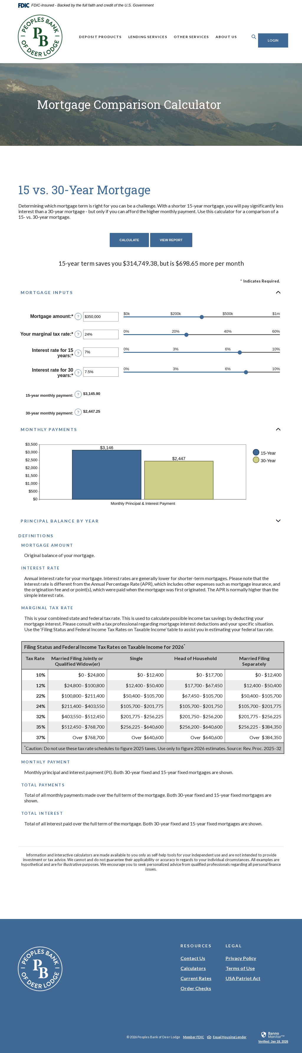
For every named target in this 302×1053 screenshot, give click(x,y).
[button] (151, 292)
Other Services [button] (187, 37)
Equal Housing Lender (230, 1037)
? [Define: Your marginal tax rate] (78, 334)
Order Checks (195, 988)
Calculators (193, 968)
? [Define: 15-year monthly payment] (78, 394)
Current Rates (195, 978)
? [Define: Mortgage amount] (78, 316)
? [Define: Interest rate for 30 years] (78, 373)
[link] (273, 1037)
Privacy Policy (241, 958)
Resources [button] (196, 945)
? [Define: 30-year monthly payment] (78, 412)
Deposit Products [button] (96, 37)
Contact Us (192, 958)
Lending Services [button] (143, 37)
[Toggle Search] (245, 36)
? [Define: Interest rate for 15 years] (78, 353)
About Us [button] (222, 37)
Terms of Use (240, 968)
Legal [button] (234, 945)
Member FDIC (193, 1037)
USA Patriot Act (243, 978)
